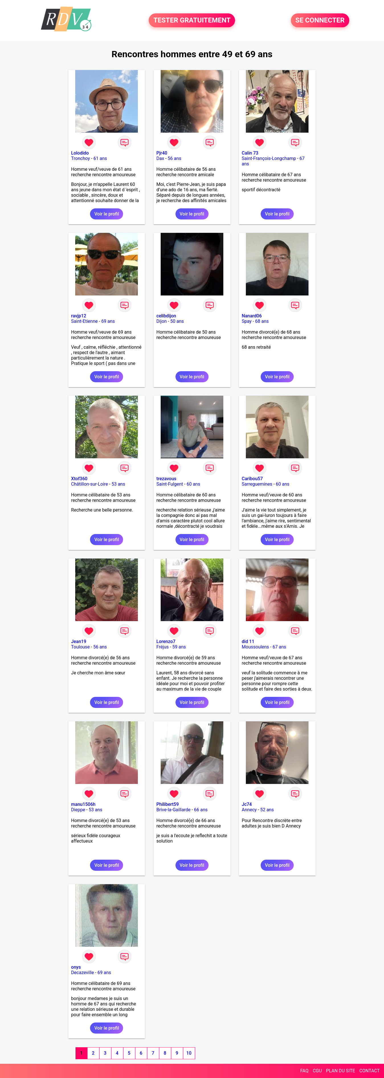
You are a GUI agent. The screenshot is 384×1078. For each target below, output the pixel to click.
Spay (247, 321)
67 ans (279, 647)
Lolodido (80, 153)
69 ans (108, 321)
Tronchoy (80, 158)
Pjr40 (161, 153)
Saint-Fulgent (169, 484)
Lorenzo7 (165, 641)
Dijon (161, 321)
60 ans (193, 484)
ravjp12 (78, 316)
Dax (160, 158)
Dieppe (78, 809)
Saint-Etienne (84, 321)
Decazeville (82, 972)
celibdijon (166, 316)
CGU (317, 1070)
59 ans (179, 647)
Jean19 (78, 641)
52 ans (267, 809)
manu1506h (83, 804)
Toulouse (80, 647)
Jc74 (247, 804)
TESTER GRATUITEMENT (191, 20)
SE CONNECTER (320, 20)
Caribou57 (252, 478)
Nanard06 (252, 316)
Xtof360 (79, 478)
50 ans (177, 321)
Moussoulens (255, 647)
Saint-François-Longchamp (269, 158)
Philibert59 (167, 804)
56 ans (174, 158)
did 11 (248, 641)
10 (188, 1053)
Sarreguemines (257, 484)
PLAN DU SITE (340, 1070)
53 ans (118, 484)
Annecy (249, 809)
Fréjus (162, 647)
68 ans (262, 321)
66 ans (201, 809)
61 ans (100, 158)
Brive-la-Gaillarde (173, 809)
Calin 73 (250, 153)
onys (76, 967)
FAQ (304, 1070)
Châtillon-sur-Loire (89, 484)
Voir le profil (106, 214)
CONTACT (369, 1070)
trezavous (166, 478)
